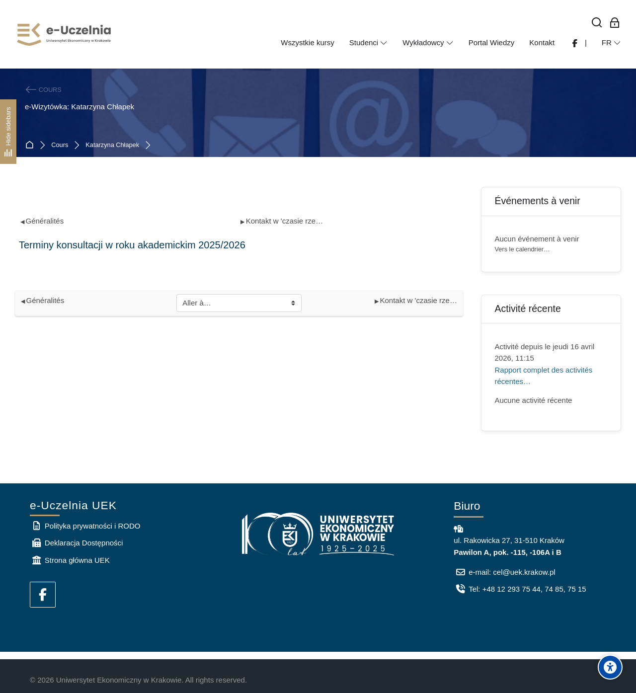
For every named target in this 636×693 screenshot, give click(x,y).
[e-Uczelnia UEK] (64, 34)
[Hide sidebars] (8, 131)
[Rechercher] (597, 23)
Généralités (42, 221)
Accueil (31, 145)
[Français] (611, 43)
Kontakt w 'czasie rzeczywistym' (282, 221)
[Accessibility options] (610, 667)
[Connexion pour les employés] (615, 23)
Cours (59, 145)
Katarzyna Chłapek (112, 145)
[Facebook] (43, 595)
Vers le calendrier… (522, 249)
